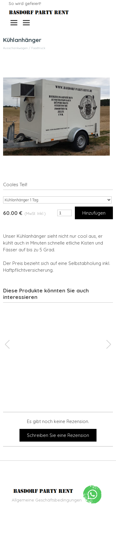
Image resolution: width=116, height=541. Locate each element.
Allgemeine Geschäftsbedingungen (47, 499)
